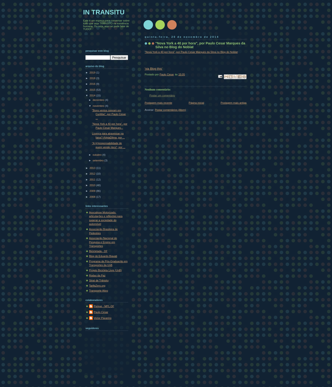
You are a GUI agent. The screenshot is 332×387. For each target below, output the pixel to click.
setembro (98, 160)
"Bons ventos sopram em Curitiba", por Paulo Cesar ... (109, 114)
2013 (93, 168)
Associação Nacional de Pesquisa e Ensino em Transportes (103, 242)
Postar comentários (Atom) (170, 109)
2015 (93, 89)
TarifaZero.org (97, 285)
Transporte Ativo (98, 290)
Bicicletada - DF (98, 251)
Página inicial (196, 102)
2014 (93, 95)
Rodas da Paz (97, 275)
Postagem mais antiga (234, 102)
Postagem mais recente (158, 102)
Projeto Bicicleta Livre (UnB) (105, 270)
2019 (93, 72)
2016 (93, 83)
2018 (93, 78)
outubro (97, 154)
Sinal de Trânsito (98, 280)
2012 (93, 173)
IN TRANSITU (104, 12)
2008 (93, 196)
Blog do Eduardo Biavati (103, 256)
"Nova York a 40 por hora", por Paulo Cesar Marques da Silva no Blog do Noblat (191, 52)
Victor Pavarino (103, 318)
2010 (93, 185)
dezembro (99, 100)
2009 (93, 190)
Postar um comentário (162, 95)
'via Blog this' (153, 68)
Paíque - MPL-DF (104, 306)
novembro (99, 105)
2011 (93, 179)
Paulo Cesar (101, 312)
